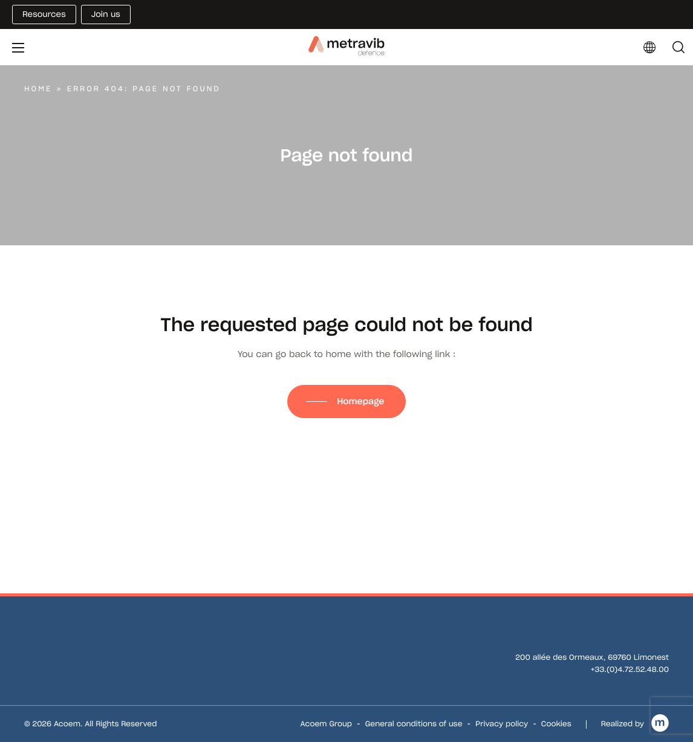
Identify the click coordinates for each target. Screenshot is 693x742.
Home (38, 89)
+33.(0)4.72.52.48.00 (630, 669)
